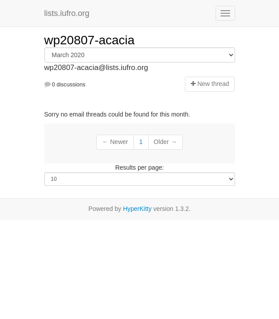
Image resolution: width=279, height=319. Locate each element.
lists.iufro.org (67, 13)
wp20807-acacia (89, 40)
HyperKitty (137, 208)
